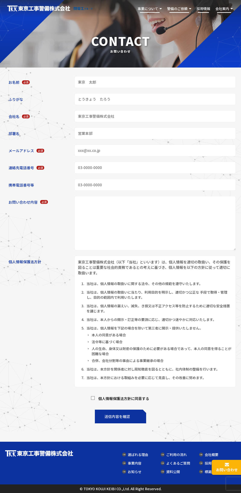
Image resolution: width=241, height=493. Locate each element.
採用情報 (203, 8)
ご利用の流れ (174, 454)
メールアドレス (26, 150)
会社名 (19, 116)
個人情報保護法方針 (25, 261)
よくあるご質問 (175, 463)
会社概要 (208, 454)
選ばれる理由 (135, 454)
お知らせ (131, 471)
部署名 (14, 133)
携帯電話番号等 (21, 185)
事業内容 (131, 463)
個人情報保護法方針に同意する (123, 398)
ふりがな (16, 99)
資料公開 (170, 471)
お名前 (19, 82)
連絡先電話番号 (26, 167)
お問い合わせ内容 (28, 202)
